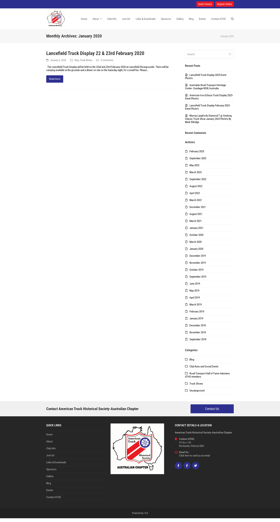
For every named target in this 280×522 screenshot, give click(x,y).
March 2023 (195, 176)
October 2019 (196, 273)
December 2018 (197, 329)
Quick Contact (205, 4)
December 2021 (197, 210)
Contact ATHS (53, 501)
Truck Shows (86, 63)
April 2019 (194, 301)
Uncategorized (196, 394)
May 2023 (194, 169)
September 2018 (197, 343)
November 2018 (197, 336)
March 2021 (195, 224)
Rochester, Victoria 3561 (191, 449)
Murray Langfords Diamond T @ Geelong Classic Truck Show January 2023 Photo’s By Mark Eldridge (208, 122)
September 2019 (197, 280)
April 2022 (194, 197)
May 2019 (194, 294)
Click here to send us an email (194, 459)
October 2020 (196, 238)
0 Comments (107, 63)
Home (49, 438)
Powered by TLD (140, 516)
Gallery (49, 480)
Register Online (224, 4)
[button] (232, 20)
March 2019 (195, 308)
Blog (76, 63)
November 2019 (197, 266)
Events (49, 494)
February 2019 (196, 315)
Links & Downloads (56, 466)
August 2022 (195, 190)
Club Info (51, 452)
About (49, 445)
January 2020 (196, 252)
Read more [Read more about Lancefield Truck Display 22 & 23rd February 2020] (54, 82)
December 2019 (197, 259)
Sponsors (51, 473)
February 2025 (196, 155)
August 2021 (195, 217)
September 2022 (197, 183)
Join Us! (50, 459)
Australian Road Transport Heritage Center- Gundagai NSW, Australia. (205, 90)
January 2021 (196, 231)
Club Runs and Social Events (203, 370)
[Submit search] (230, 58)
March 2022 (195, 203)
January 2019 (196, 322)
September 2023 (197, 162)
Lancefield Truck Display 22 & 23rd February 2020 (95, 57)
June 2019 (194, 287)
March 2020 (195, 245)
